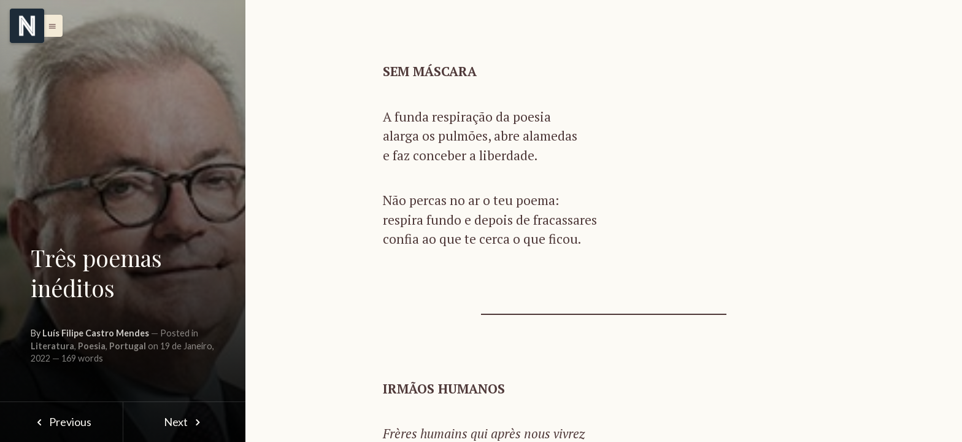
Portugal (127, 346)
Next (184, 421)
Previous (61, 421)
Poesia (92, 346)
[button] (49, 26)
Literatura (52, 346)
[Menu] (27, 26)
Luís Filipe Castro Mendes (95, 333)
